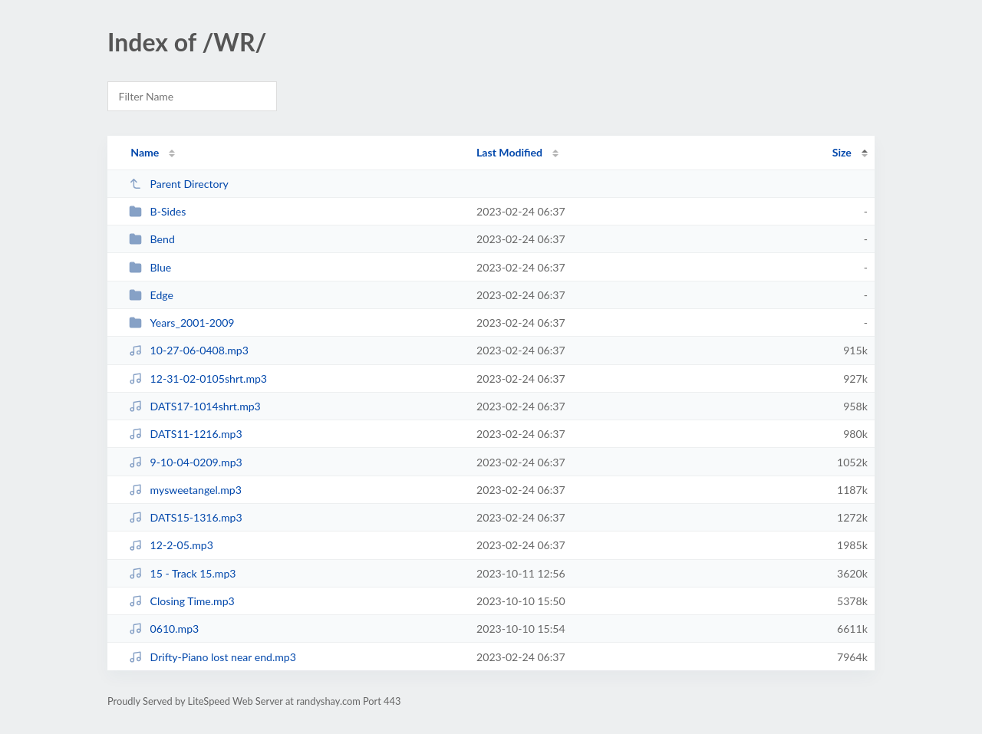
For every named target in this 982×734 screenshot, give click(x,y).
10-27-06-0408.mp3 (189, 350)
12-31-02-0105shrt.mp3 (198, 378)
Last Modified (509, 152)
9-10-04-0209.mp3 (185, 462)
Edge (151, 294)
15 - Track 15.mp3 (182, 573)
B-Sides (157, 211)
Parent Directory (179, 183)
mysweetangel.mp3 (185, 489)
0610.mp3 (164, 628)
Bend (152, 238)
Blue (150, 267)
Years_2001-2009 (181, 322)
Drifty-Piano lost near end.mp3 (212, 656)
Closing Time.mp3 (182, 600)
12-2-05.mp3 (171, 544)
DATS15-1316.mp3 (185, 517)
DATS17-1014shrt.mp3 (195, 406)
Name (144, 152)
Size (842, 152)
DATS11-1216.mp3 (185, 433)
